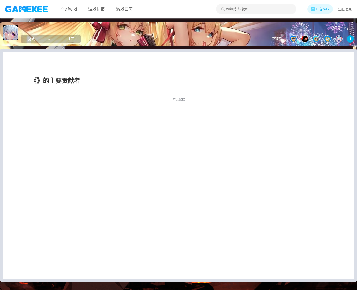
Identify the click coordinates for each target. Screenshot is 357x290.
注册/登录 (345, 9)
